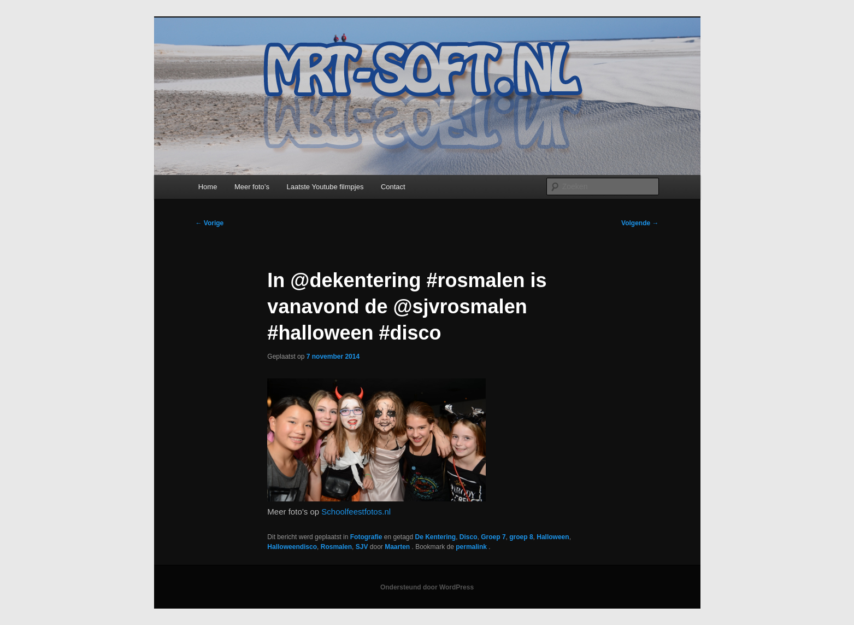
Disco (469, 537)
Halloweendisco (292, 547)
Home (207, 187)
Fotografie (366, 537)
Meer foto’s (251, 187)
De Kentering (435, 537)
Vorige (210, 223)
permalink (472, 547)
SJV (362, 547)
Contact (393, 187)
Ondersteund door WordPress (427, 587)
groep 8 (521, 537)
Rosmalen (336, 547)
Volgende (639, 223)
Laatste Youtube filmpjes (324, 187)
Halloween (553, 537)
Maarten (398, 547)
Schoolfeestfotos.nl (356, 511)
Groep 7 (493, 537)
